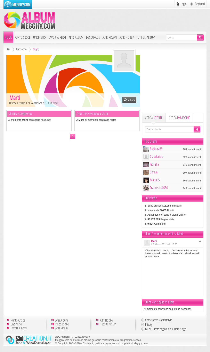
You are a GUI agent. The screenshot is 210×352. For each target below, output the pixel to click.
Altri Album (76, 37)
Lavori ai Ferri (57, 37)
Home (8, 37)
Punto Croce (22, 37)
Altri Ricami (110, 37)
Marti (154, 241)
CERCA (154, 117)
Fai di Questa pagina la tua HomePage (165, 329)
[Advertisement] (132, 20)
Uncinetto (39, 37)
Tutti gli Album (146, 37)
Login (183, 4)
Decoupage (93, 37)
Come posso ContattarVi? (158, 320)
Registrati (200, 4)
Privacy (148, 324)
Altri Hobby (127, 37)
